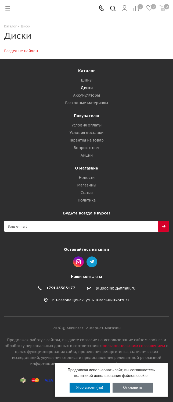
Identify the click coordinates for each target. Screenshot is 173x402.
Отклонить (132, 387)
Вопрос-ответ (86, 147)
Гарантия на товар (87, 140)
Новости (87, 177)
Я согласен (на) (89, 387)
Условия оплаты (86, 125)
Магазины (86, 185)
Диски (87, 87)
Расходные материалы (86, 102)
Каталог (86, 70)
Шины (86, 80)
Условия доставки (86, 132)
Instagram (78, 261)
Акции (87, 155)
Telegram (91, 261)
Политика (87, 200)
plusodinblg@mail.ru (116, 288)
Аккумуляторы (86, 95)
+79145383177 (60, 287)
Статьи (87, 192)
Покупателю (86, 115)
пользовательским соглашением (134, 345)
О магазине (86, 168)
